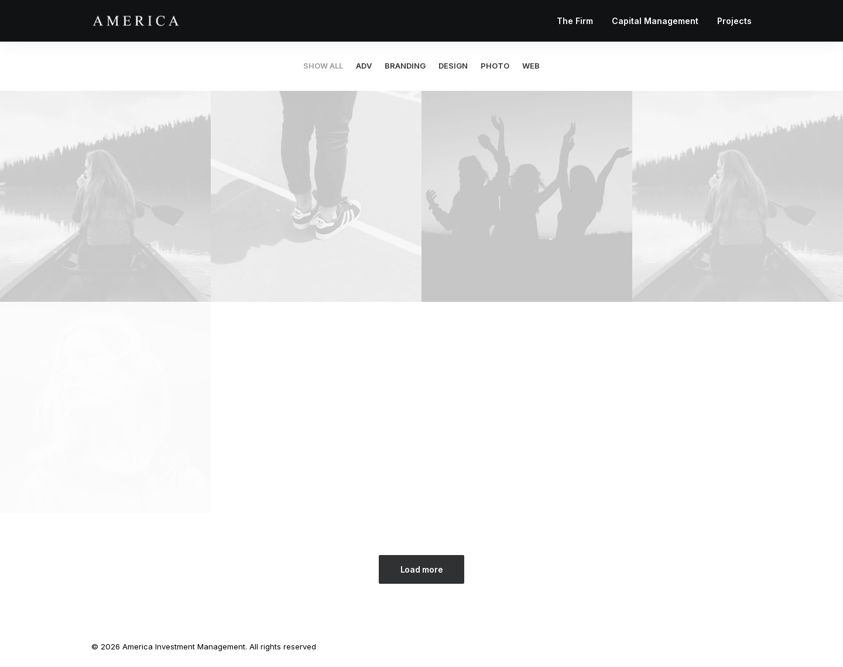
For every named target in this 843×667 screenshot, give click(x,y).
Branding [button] (405, 66)
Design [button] (453, 66)
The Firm (575, 21)
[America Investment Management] (135, 21)
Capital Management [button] (655, 21)
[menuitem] (579, 21)
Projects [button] (734, 21)
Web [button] (531, 66)
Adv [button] (364, 66)
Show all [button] (323, 66)
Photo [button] (495, 66)
